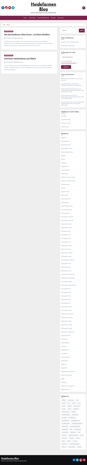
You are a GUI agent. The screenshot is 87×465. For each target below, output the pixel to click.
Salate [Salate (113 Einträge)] (81, 435)
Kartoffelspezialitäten (67, 206)
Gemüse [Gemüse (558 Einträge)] (64, 408)
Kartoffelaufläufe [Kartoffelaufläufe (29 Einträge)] (66, 414)
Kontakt (53, 17)
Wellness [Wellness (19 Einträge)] (64, 446)
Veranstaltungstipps (66, 375)
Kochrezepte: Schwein (67, 317)
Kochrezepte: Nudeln (66, 281)
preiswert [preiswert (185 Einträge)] (64, 435)
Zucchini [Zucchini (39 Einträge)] (79, 446)
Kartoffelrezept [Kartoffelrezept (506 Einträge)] (65, 420)
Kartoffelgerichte (65, 198)
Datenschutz (32, 17)
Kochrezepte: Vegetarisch (68, 332)
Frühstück (63, 163)
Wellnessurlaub (65, 389)
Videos (63, 378)
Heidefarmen (64, 173)
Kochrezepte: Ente (66, 238)
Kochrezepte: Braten (66, 224)
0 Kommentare (19, 38)
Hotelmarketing (9, 31)
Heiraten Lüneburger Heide (68, 180)
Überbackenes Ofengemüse (68, 371)
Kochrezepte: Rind (66, 303)
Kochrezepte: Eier (65, 234)
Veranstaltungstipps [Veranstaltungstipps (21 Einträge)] (74, 443)
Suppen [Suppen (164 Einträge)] (69, 441)
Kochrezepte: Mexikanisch (68, 274)
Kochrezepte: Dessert (66, 227)
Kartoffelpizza (65, 202)
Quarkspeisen (64, 360)
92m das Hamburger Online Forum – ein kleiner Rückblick (27, 34)
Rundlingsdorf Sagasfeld (67, 45)
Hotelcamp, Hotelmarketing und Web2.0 (20, 58)
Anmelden (63, 116)
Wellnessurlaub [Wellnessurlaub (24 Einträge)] (71, 446)
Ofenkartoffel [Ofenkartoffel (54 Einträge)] (65, 432)
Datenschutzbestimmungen (68, 63)
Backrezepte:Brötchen (67, 152)
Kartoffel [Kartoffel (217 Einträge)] (74, 411)
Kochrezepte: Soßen (66, 321)
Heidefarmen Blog (10, 458)
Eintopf (63, 159)
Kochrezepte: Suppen (66, 328)
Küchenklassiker (65, 342)
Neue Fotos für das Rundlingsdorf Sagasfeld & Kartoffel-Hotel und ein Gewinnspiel (72, 90)
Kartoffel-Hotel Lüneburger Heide (70, 42)
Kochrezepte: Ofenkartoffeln (68, 285)
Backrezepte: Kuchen (66, 148)
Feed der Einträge (65, 119)
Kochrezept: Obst (65, 213)
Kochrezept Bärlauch (66, 209)
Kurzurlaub (64, 346)
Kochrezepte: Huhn (66, 263)
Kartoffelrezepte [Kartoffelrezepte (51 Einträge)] (66, 423)
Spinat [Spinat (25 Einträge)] (63, 441)
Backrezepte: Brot (66, 145)
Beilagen (63, 155)
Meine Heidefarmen (43, 17)
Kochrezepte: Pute (66, 296)
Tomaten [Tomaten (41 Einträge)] (75, 441)
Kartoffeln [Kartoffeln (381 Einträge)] (64, 417)
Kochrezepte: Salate (66, 306)
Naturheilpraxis (65, 350)
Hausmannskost (65, 170)
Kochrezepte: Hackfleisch (67, 260)
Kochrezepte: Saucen (66, 310)
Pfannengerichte (65, 357)
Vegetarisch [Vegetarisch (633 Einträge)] (64, 443)
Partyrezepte (64, 353)
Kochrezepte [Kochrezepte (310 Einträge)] (65, 426)
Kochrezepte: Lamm (66, 270)
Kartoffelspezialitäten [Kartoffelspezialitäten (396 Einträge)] (77, 423)
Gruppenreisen (65, 166)
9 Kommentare (19, 62)
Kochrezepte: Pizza (66, 292)
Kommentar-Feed (65, 123)
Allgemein (63, 137)
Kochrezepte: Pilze (66, 288)
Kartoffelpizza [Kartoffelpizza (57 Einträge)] (72, 417)
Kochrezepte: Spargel (66, 324)
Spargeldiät (64, 368)
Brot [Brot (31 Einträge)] (77, 400)
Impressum (61, 17)
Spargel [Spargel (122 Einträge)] (78, 438)
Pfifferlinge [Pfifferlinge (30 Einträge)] (72, 432)
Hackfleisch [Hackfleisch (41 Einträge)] (75, 408)
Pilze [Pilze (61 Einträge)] (79, 432)
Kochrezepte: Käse (66, 267)
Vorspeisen (64, 382)
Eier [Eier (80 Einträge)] (69, 403)
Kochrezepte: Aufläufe (67, 216)
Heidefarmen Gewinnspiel (68, 177)
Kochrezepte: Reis (65, 299)
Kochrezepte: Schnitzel (67, 314)
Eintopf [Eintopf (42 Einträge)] (74, 403)
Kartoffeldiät (64, 195)
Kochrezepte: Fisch (66, 242)
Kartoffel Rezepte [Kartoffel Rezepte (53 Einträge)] (75, 420)
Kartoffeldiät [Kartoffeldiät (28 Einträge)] (75, 414)
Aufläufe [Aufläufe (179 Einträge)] (64, 400)
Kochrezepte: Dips (65, 231)
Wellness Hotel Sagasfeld (67, 386)
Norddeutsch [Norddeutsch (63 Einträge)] (78, 429)
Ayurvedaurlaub (65, 141)
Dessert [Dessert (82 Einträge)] (64, 403)
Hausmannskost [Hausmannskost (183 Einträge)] (65, 411)
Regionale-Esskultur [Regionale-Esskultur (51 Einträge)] (73, 435)
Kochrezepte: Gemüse (67, 252)
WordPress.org (65, 126)
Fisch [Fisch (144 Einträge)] (79, 403)
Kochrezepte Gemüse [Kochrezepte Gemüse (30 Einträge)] (75, 426)
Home (25, 17)
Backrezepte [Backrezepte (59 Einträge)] (71, 400)
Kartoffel (63, 188)
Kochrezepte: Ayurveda (67, 220)
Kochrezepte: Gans (66, 249)
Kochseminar (64, 339)
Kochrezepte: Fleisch (66, 245)
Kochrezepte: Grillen (66, 256)
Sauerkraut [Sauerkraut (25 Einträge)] (64, 438)
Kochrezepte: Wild (65, 335)
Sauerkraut (64, 364)
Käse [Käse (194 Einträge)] (71, 429)
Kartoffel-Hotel (65, 191)
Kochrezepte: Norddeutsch (68, 278)
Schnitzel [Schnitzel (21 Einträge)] (71, 438)
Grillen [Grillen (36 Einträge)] (69, 408)
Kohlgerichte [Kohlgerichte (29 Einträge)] (65, 429)
